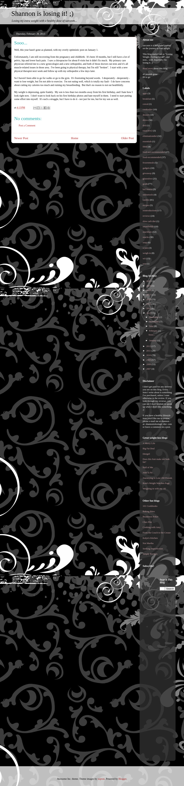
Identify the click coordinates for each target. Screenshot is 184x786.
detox (145, 120)
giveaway (147, 173)
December (154, 317)
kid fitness (147, 189)
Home (74, 138)
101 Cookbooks (150, 506)
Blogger (122, 779)
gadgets (146, 168)
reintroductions (150, 210)
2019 (148, 285)
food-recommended (152, 157)
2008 (148, 364)
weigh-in (147, 253)
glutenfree (147, 178)
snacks (146, 237)
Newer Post (21, 138)
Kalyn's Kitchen (150, 538)
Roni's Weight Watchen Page (156, 483)
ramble (146, 199)
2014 (148, 308)
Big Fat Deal (149, 448)
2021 (148, 281)
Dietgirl (146, 454)
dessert (146, 114)
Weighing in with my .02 (154, 488)
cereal (145, 104)
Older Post (127, 138)
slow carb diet (149, 221)
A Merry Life (149, 443)
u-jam (145, 247)
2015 (148, 304)
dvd (144, 125)
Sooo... (151, 334)
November (154, 321)
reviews (146, 215)
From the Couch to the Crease (157, 532)
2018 (148, 290)
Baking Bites (149, 511)
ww (144, 263)
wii (144, 258)
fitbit (145, 146)
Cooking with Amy (152, 527)
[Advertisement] (157, 632)
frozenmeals (148, 162)
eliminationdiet (150, 136)
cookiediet (147, 109)
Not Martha (148, 543)
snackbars (147, 231)
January (153, 340)
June (151, 326)
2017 (148, 294)
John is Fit (147, 472)
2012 (148, 346)
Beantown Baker (150, 516)
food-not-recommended (154, 152)
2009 (148, 359)
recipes (146, 205)
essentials (147, 141)
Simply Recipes (150, 553)
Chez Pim (147, 522)
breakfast (147, 98)
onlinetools (148, 194)
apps (145, 93)
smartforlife (148, 226)
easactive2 (147, 130)
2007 (148, 368)
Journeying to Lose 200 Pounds (157, 478)
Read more (148, 68)
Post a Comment (27, 125)
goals (145, 183)
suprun (101, 779)
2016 (148, 299)
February (153, 330)
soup (145, 242)
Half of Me (148, 467)
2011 (148, 350)
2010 (148, 355)
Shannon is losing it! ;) (42, 13)
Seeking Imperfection (153, 548)
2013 (148, 313)
